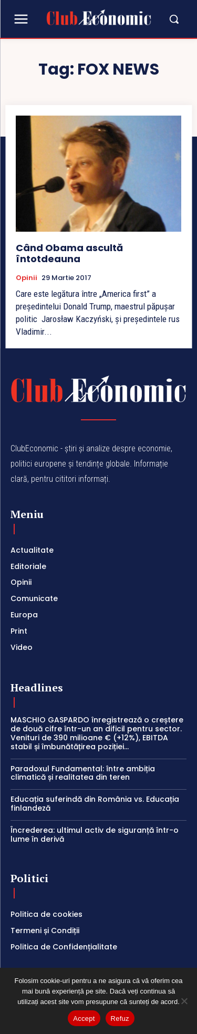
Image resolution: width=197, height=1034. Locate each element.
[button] (169, 19)
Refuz (120, 1018)
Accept (84, 1018)
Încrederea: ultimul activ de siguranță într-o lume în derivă (95, 834)
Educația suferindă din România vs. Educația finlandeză (95, 803)
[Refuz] (184, 1001)
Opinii (26, 278)
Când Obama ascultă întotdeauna (69, 253)
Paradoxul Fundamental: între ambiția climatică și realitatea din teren (83, 773)
